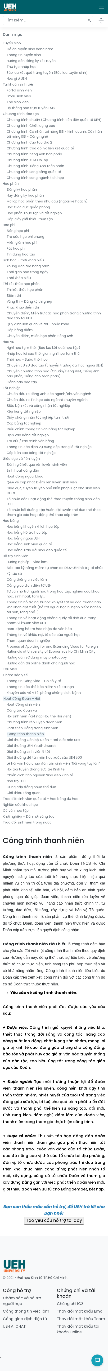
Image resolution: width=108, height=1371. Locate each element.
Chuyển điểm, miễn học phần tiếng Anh (40, 336)
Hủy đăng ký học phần (25, 196)
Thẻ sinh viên (18, 102)
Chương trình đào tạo (21, 114)
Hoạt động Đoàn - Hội (22, 699)
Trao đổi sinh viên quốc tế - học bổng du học (40, 799)
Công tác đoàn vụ (22, 710)
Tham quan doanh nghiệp (28, 641)
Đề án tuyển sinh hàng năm (30, 49)
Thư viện (10, 669)
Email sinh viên (19, 96)
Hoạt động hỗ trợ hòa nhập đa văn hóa (39, 629)
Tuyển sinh (12, 43)
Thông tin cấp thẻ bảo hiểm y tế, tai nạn (40, 687)
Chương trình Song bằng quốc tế (34, 172)
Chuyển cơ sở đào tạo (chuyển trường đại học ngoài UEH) (55, 365)
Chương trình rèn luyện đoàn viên (34, 722)
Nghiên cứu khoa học (20, 805)
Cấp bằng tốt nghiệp (24, 423)
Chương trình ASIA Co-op (27, 160)
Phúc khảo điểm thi (23, 307)
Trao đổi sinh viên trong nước (27, 822)
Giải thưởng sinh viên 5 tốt (28, 752)
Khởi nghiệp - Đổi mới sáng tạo (28, 817)
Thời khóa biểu (19, 278)
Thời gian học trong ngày (27, 272)
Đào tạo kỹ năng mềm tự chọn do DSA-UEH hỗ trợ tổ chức (55, 568)
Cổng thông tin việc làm (26, 1311)
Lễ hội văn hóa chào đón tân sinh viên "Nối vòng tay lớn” (53, 764)
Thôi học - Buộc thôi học (27, 360)
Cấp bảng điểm (20, 330)
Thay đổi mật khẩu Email (80, 1311)
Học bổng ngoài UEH (23, 538)
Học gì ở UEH (17, 79)
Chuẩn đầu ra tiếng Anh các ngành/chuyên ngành (49, 394)
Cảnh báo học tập (22, 382)
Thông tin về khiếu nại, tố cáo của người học (44, 635)
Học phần (11, 184)
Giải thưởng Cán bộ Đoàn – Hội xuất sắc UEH (43, 740)
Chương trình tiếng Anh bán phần (34, 154)
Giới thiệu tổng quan (23, 793)
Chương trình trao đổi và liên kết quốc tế (40, 148)
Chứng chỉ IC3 (70, 1304)
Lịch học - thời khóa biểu (23, 260)
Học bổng (11, 521)
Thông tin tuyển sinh (24, 55)
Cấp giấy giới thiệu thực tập (30, 219)
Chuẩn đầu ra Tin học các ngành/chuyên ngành (47, 400)
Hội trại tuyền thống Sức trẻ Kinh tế (36, 769)
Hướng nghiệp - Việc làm (27, 562)
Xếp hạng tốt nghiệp (24, 412)
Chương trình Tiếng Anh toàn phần (35, 166)
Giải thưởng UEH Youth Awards (31, 746)
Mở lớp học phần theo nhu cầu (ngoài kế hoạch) (47, 201)
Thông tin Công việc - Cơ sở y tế (34, 681)
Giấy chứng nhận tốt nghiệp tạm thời (38, 418)
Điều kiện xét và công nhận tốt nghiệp (38, 406)
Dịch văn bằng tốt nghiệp (28, 435)
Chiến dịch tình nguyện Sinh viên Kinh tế (40, 775)
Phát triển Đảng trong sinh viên (32, 728)
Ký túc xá (14, 574)
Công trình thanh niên (25, 734)
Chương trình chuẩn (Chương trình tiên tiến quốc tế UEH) (54, 120)
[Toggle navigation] (101, 7)
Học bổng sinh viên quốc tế (29, 544)
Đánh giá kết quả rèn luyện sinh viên (37, 465)
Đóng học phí (18, 231)
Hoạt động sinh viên (23, 705)
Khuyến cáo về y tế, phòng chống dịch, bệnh (44, 693)
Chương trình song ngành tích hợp (35, 178)
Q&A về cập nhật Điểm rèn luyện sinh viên (42, 482)
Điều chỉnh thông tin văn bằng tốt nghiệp (41, 429)
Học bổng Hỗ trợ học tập (27, 533)
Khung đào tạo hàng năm (28, 266)
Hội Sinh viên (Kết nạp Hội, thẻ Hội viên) (39, 716)
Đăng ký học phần (22, 190)
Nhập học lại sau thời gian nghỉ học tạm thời (43, 354)
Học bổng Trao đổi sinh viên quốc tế (37, 550)
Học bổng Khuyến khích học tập (33, 527)
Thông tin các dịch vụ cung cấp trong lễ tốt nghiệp (49, 447)
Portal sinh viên (19, 90)
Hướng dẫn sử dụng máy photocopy (37, 657)
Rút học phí (16, 249)
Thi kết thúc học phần (21, 284)
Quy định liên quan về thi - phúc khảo (38, 324)
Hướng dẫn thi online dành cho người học (41, 663)
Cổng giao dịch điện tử (25, 1319)
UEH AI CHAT (14, 1327)
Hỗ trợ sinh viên (15, 556)
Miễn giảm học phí (22, 243)
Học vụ (8, 342)
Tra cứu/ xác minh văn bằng (30, 441)
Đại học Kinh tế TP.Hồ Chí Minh (42, 1278)
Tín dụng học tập (21, 254)
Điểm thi (14, 296)
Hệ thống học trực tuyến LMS (31, 108)
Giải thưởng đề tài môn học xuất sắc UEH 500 (44, 758)
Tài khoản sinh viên (18, 84)
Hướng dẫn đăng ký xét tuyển (31, 61)
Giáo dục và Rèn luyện (21, 459)
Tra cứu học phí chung (25, 237)
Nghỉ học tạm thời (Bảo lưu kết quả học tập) (43, 348)
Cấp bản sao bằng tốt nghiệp (31, 453)
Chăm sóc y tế (15, 675)
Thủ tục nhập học (21, 67)
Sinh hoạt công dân (23, 471)
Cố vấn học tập (16, 811)
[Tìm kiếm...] (48, 20)
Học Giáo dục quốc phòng (28, 207)
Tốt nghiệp (12, 388)
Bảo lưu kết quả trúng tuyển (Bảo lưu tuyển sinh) (47, 73)
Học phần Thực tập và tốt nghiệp (34, 213)
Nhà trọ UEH (16, 781)
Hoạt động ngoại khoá (25, 476)
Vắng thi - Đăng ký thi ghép (29, 302)
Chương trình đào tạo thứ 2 (29, 142)
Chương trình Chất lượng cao (31, 126)
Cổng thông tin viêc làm (27, 580)
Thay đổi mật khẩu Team (81, 1319)
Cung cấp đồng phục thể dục (31, 787)
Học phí (9, 225)
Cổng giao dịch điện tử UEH (29, 586)
